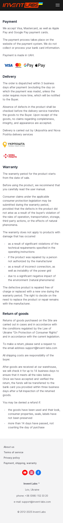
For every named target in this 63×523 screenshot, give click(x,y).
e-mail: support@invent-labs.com (32, 501)
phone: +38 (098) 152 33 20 (32, 495)
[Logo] (23, 5)
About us (9, 446)
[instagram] (31, 472)
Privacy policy (12, 457)
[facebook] (38, 472)
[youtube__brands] (25, 472)
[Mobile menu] (58, 5)
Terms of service (13, 452)
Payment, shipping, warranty (20, 463)
